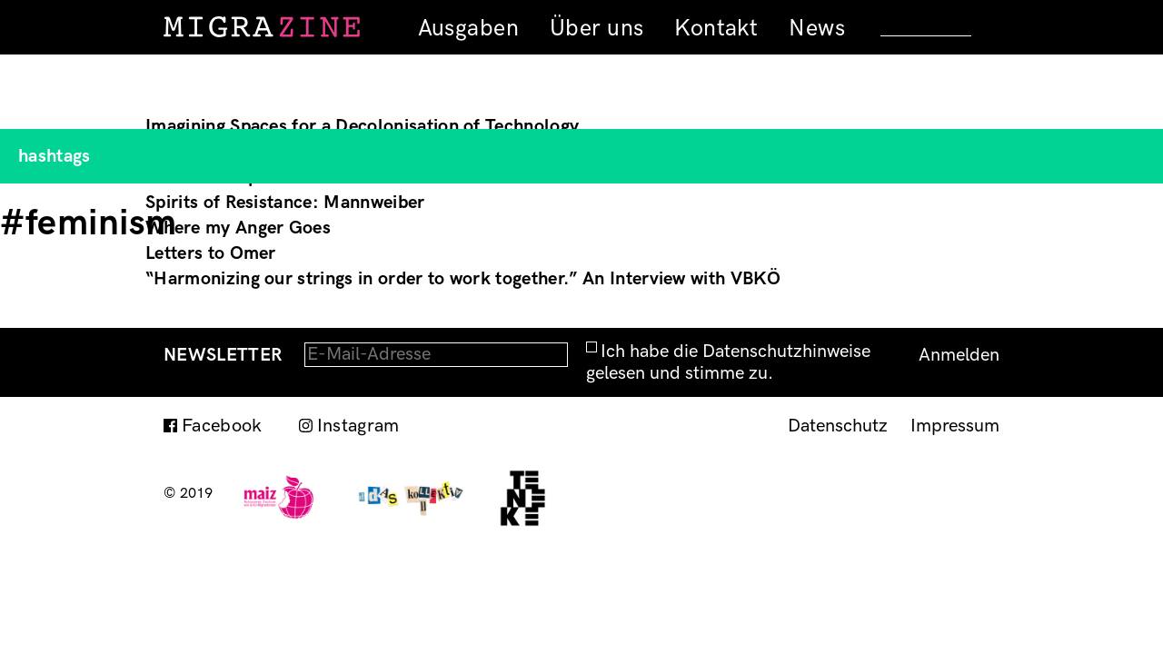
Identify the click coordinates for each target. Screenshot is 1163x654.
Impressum (954, 426)
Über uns (596, 28)
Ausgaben (468, 28)
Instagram (358, 426)
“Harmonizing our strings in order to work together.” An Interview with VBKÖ (462, 279)
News (817, 28)
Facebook (222, 426)
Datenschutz (838, 426)
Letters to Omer (210, 253)
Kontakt (716, 28)
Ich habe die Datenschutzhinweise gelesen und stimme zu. (728, 362)
